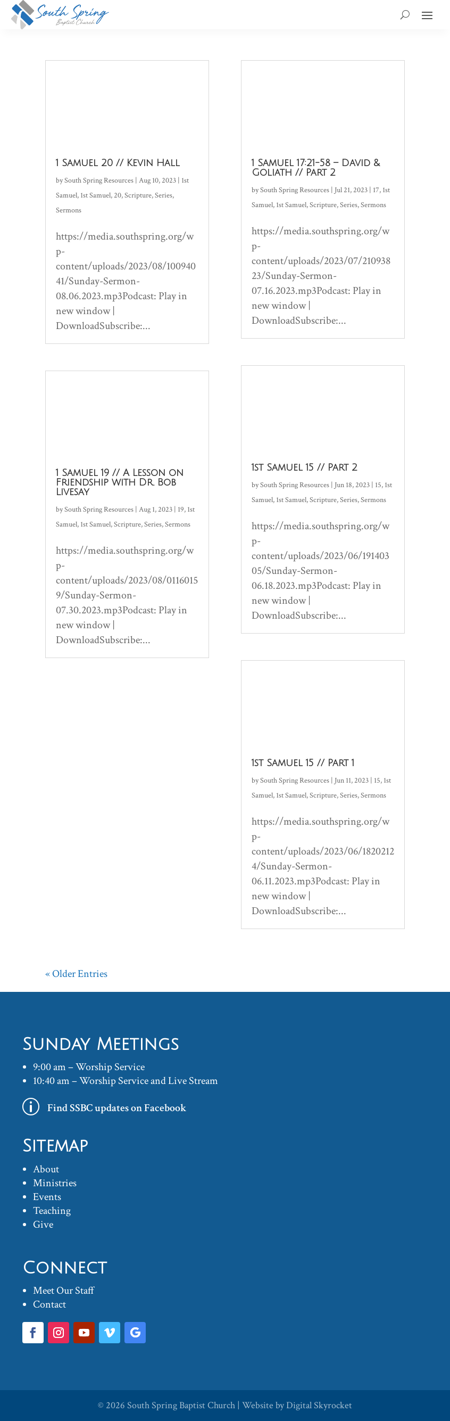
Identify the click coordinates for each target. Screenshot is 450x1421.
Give (43, 1224)
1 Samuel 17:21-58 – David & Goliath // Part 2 (316, 168)
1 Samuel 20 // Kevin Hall (118, 163)
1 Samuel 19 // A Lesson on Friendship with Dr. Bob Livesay (120, 482)
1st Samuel (95, 195)
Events (47, 1197)
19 (181, 509)
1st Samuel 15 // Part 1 (303, 763)
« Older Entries (76, 974)
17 (376, 190)
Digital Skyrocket (319, 1405)
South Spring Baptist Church (181, 1405)
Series (163, 195)
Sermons (68, 210)
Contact (49, 1304)
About (46, 1169)
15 (378, 485)
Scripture (138, 195)
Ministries (55, 1183)
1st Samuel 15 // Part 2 (304, 467)
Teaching (52, 1211)
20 (117, 195)
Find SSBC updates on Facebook (117, 1108)
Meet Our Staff (63, 1290)
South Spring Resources (99, 180)
